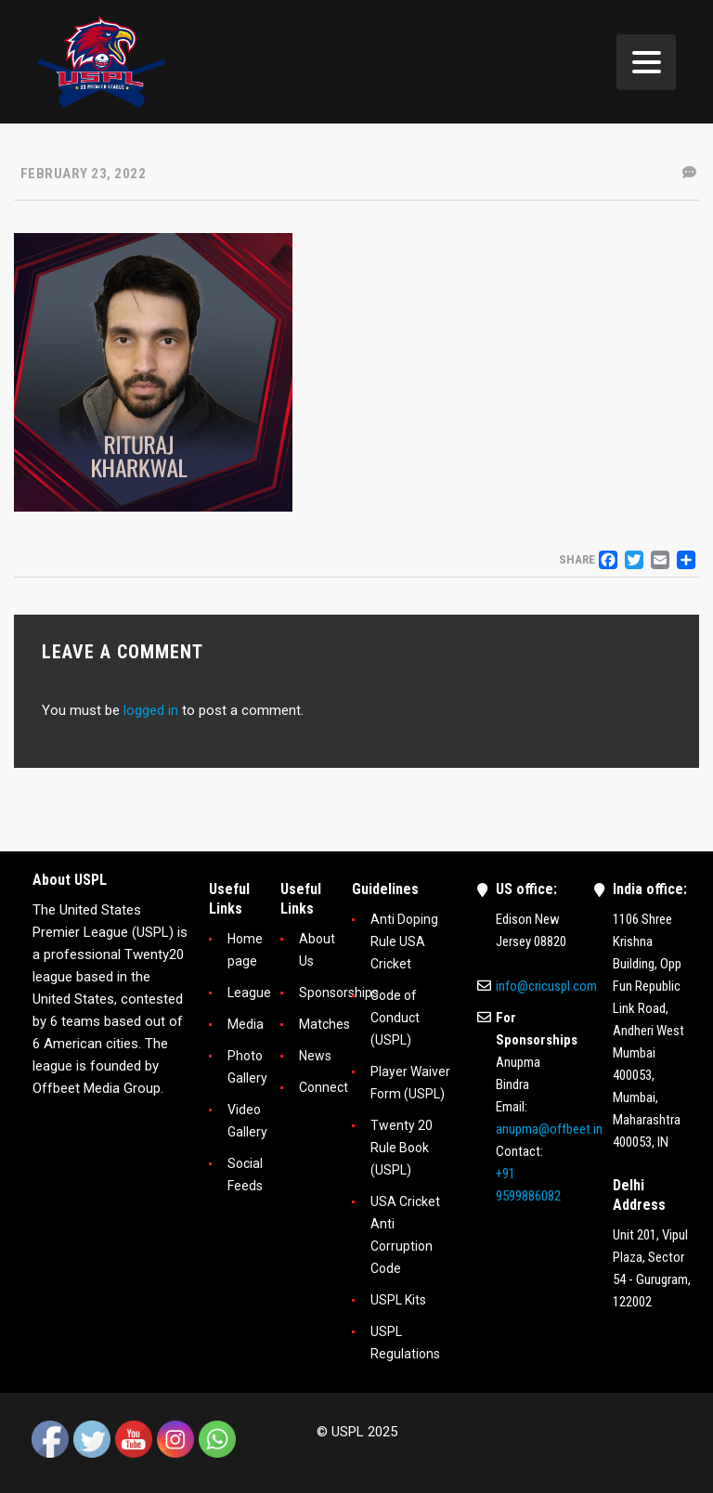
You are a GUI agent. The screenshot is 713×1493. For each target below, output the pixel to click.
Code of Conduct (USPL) (395, 1017)
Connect (323, 1087)
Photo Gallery (247, 1066)
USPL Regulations (405, 1342)
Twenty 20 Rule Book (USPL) (401, 1147)
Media (245, 1024)
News (315, 1055)
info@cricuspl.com (546, 986)
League (249, 992)
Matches (324, 1024)
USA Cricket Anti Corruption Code (405, 1235)
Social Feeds (245, 1174)
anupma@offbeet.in (549, 1129)
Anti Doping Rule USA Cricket (404, 941)
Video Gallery (247, 1120)
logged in (150, 710)
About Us (317, 949)
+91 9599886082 (528, 1184)
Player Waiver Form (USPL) (410, 1082)
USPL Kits (398, 1299)
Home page (245, 949)
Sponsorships (339, 992)
